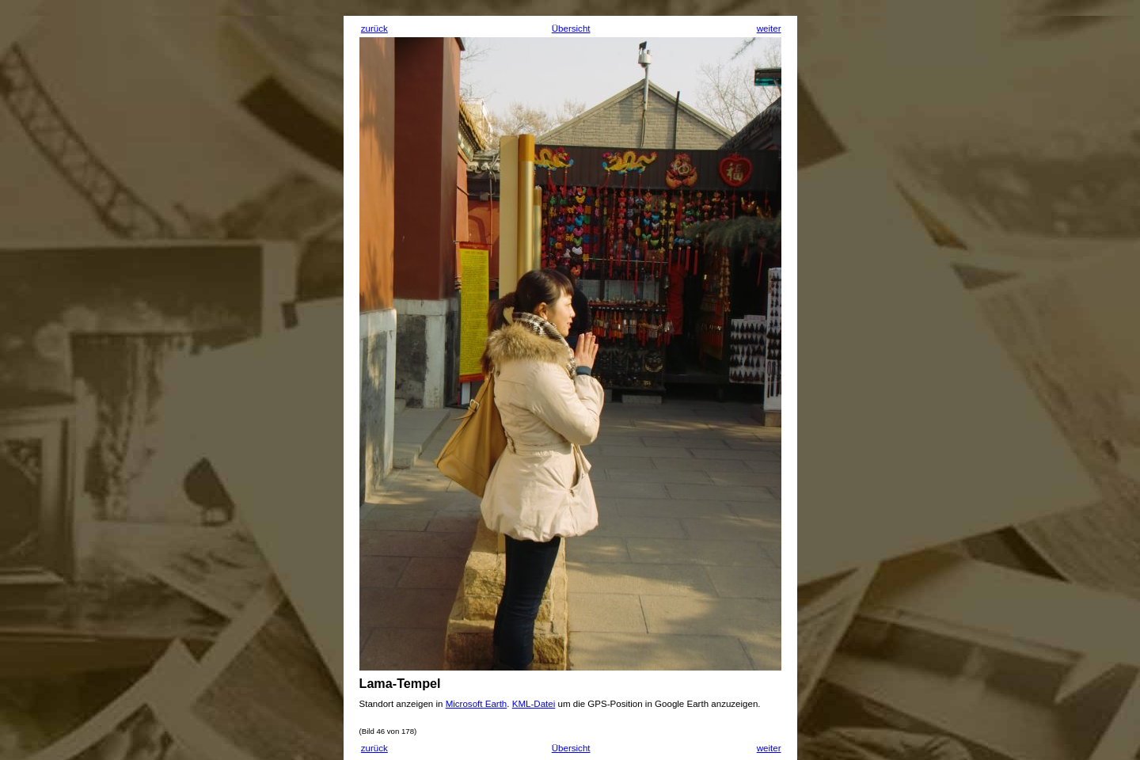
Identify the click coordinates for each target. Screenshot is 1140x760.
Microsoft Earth (476, 704)
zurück (374, 28)
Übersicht (571, 28)
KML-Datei (534, 704)
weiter (769, 28)
